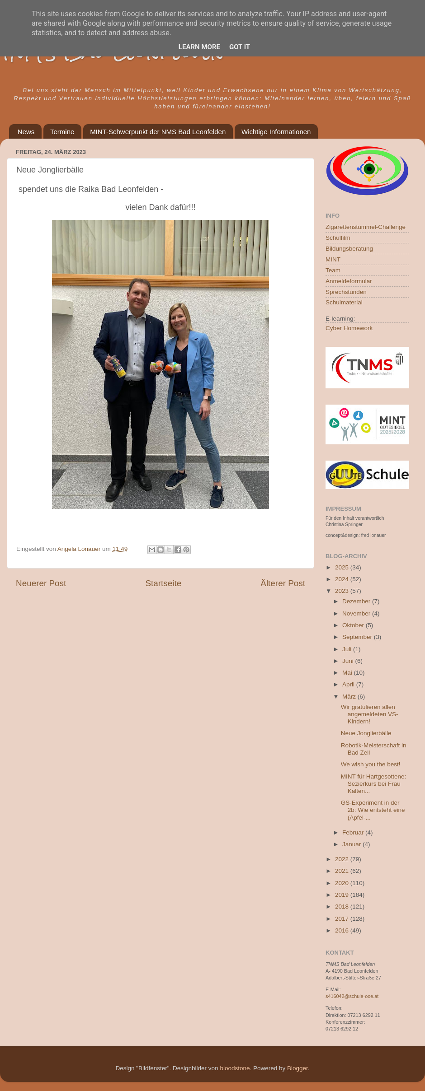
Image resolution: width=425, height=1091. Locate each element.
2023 (342, 590)
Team (333, 270)
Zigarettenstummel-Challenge (366, 227)
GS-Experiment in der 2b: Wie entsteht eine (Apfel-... (373, 810)
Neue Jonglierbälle (366, 733)
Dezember (357, 601)
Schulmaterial (344, 302)
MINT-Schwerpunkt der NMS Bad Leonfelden (158, 131)
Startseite (163, 583)
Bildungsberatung (349, 248)
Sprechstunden (346, 292)
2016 (342, 930)
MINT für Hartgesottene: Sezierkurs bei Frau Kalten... (373, 783)
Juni (348, 660)
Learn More (199, 47)
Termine (62, 131)
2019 (342, 894)
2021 (342, 870)
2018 (342, 906)
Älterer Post (282, 583)
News (26, 131)
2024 (342, 579)
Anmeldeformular (349, 281)
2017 (342, 918)
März (350, 696)
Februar (353, 832)
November (357, 613)
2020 (342, 883)
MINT (333, 259)
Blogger (297, 1068)
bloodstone (235, 1068)
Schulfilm (338, 237)
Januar (352, 844)
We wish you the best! (371, 764)
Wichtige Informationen (276, 131)
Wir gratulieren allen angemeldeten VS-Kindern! (369, 714)
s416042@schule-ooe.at (352, 996)
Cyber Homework (349, 328)
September (358, 637)
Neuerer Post (41, 583)
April (349, 684)
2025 (342, 567)
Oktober (354, 625)
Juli (347, 649)
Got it (239, 47)
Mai (348, 672)
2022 (342, 859)
